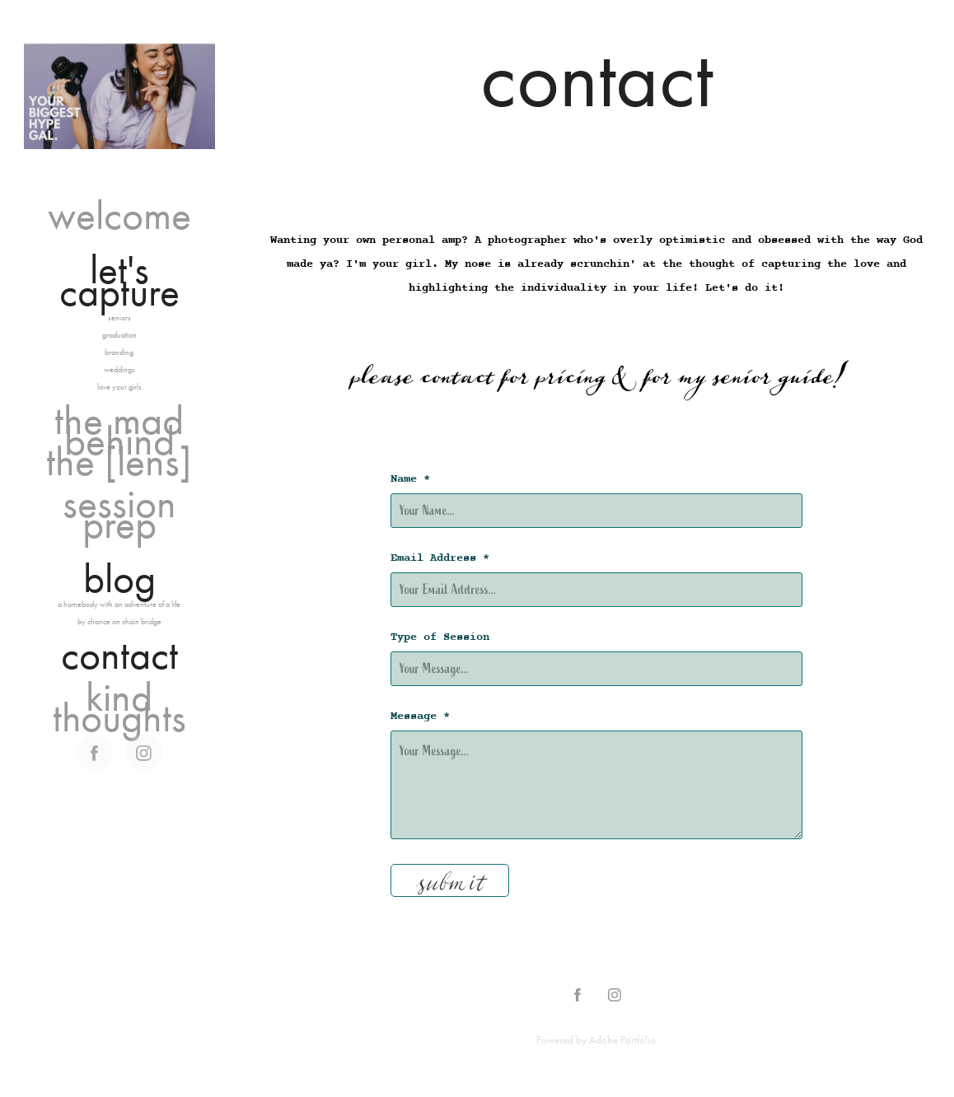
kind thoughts (119, 707)
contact (119, 655)
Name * (410, 479)
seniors (119, 318)
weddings (119, 370)
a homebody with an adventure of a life (119, 604)
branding (119, 352)
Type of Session (439, 637)
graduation (119, 335)
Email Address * (439, 558)
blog (119, 578)
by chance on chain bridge (119, 622)
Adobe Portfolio (622, 1040)
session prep (119, 513)
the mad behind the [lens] (119, 441)
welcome (119, 215)
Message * (420, 716)
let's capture (119, 280)
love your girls (119, 387)
